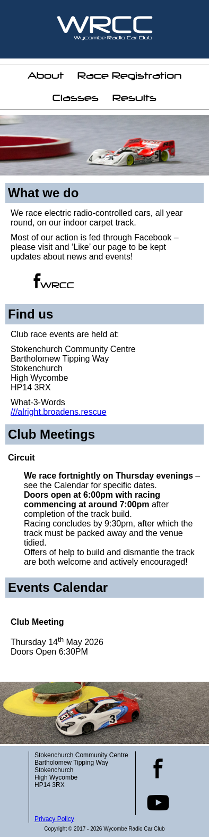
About (46, 75)
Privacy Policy (54, 819)
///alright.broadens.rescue (59, 411)
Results (134, 98)
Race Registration (129, 75)
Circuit (21, 457)
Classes (76, 98)
